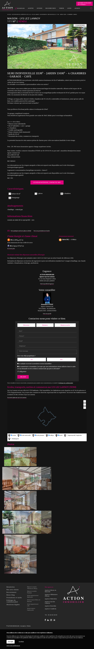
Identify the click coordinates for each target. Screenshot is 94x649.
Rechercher (20, 8)
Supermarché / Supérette (73, 435)
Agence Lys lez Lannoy (50, 602)
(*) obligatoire (21, 371)
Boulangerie (13, 439)
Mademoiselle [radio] (65, 325)
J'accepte (10, 641)
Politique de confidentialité (66, 383)
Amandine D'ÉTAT (47, 304)
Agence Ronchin (50, 606)
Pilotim (28, 626)
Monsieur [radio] (26, 325)
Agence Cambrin (50, 609)
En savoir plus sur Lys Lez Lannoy (16, 397)
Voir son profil (47, 313)
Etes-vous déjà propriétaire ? (26, 356)
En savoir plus (11, 248)
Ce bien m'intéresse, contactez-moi (47, 182)
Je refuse (21, 641)
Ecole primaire (38, 435)
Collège (49, 435)
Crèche (12, 435)
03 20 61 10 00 (52, 615)
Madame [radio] (45, 325)
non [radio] (61, 359)
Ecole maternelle (24, 435)
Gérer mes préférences (13, 645)
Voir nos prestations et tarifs (42, 231)
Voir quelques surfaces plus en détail (21, 231)
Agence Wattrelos (51, 599)
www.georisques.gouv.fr (15, 175)
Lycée (59, 435)
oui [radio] (32, 359)
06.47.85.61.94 (51, 308)
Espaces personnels (84, 8)
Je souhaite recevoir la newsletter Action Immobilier (35, 363)
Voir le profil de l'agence (47, 284)
